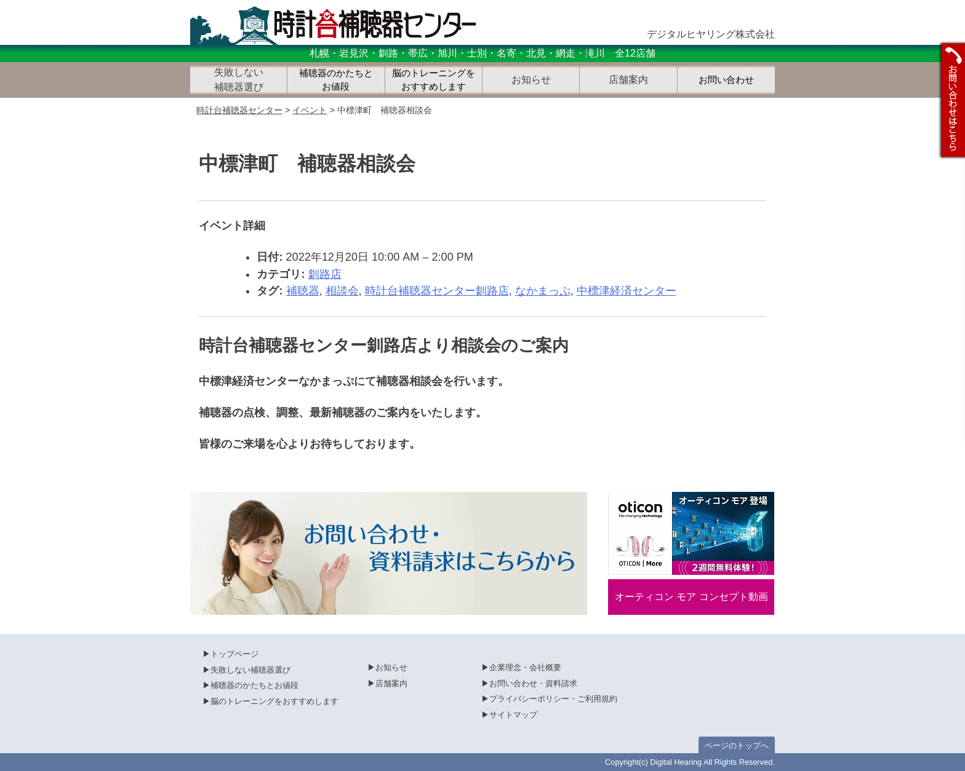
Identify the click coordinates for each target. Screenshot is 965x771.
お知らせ (391, 667)
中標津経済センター (626, 291)
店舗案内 (391, 683)
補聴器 (302, 291)
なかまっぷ (543, 291)
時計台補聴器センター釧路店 (437, 291)
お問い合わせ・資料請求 (533, 683)
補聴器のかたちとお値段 (336, 80)
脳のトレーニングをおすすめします (433, 80)
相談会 (342, 291)
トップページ (234, 653)
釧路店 (325, 274)
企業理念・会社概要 (525, 667)
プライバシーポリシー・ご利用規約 (553, 698)
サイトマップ (513, 714)
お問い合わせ (726, 80)
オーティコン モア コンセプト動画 (691, 596)
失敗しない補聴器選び (250, 669)
